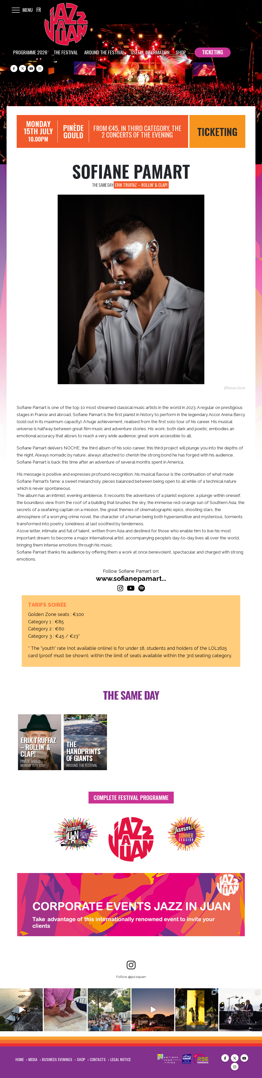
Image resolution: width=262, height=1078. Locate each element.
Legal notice (120, 1059)
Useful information (150, 52)
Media (32, 1059)
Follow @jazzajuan (131, 977)
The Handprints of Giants (83, 751)
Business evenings (57, 1059)
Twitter (234, 1057)
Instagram (234, 1066)
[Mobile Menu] (15, 10)
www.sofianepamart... (131, 578)
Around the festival (104, 52)
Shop (181, 52)
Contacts (98, 1059)
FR (38, 9)
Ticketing (217, 131)
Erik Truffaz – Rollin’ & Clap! (141, 185)
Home (19, 1059)
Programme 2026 (30, 52)
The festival (66, 52)
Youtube (244, 1057)
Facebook (225, 1057)
